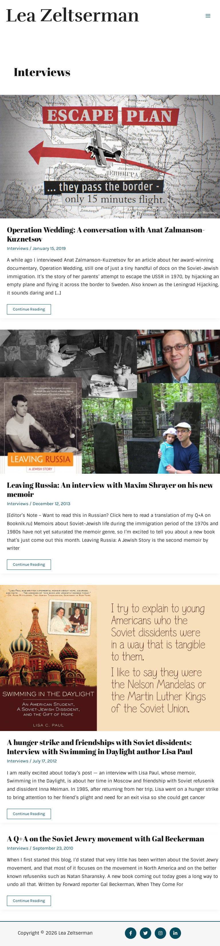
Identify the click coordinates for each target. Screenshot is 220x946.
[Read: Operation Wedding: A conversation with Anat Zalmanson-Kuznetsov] (110, 156)
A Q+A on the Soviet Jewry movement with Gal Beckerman (105, 838)
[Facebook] (130, 933)
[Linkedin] (175, 933)
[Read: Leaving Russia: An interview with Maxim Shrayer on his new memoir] (110, 401)
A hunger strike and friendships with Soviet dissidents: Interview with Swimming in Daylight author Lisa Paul (99, 746)
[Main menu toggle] (208, 15)
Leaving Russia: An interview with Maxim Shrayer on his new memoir (110, 489)
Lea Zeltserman (72, 15)
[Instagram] (160, 933)
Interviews (17, 248)
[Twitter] (145, 933)
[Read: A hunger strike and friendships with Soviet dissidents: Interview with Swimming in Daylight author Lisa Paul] (110, 658)
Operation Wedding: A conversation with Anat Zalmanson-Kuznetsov (106, 234)
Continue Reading (29, 310)
